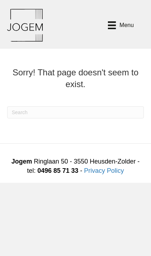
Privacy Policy (104, 170)
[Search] (75, 112)
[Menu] (121, 25)
